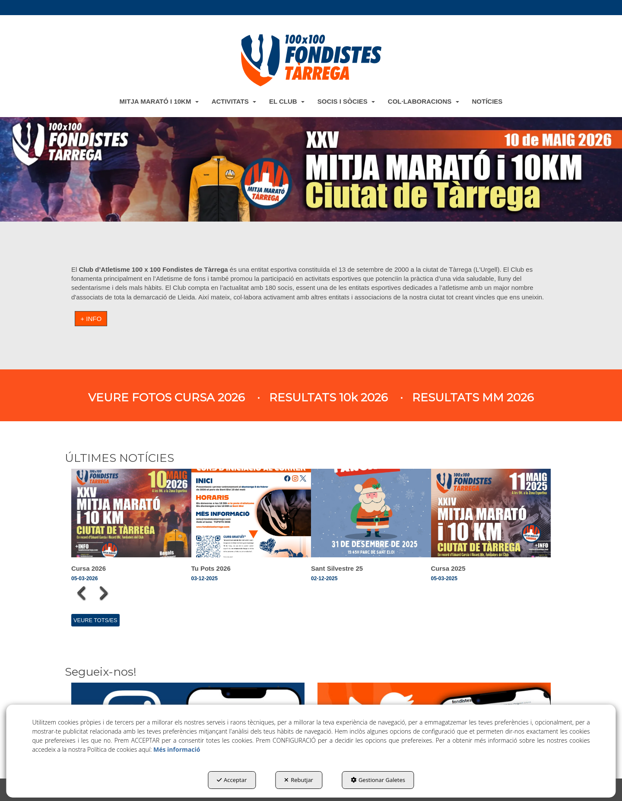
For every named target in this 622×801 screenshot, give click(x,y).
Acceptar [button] (232, 780)
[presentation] (81, 592)
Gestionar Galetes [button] (378, 780)
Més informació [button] (176, 749)
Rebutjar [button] (298, 780)
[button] (311, 60)
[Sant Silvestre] (311, 169)
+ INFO (91, 318)
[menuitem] (159, 101)
